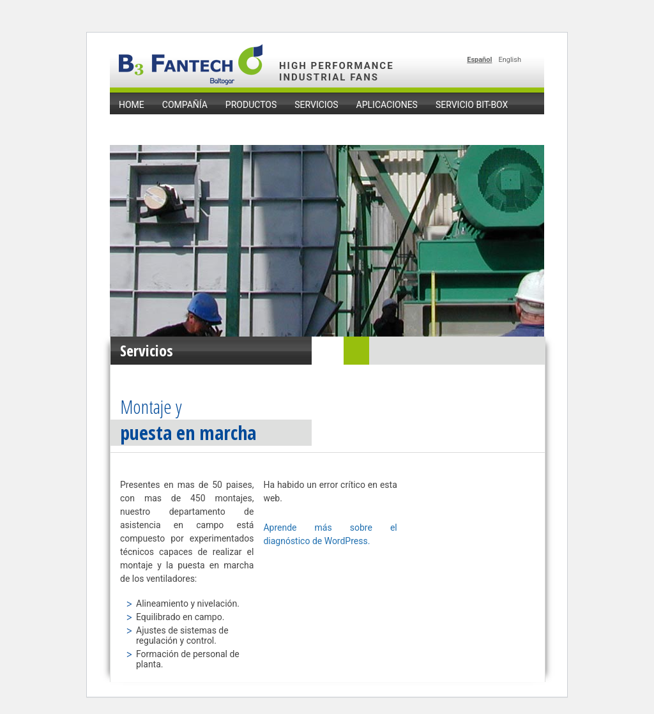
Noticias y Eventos (163, 126)
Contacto (248, 126)
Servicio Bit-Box (472, 105)
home (131, 105)
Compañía (185, 105)
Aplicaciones (387, 105)
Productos (251, 105)
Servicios (316, 105)
